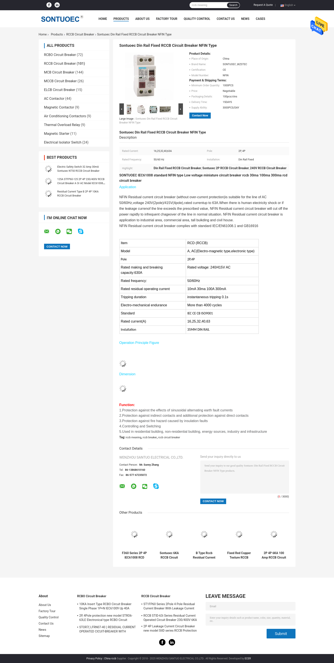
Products (121, 19)
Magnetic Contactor (59, 107)
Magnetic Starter (57, 134)
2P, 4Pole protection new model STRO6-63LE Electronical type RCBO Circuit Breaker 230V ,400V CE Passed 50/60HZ (106, 618)
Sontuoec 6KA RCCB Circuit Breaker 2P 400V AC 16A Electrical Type (169, 555)
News (245, 19)
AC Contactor (54, 99)
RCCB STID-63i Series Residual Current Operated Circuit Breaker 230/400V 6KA (170, 618)
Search (233, 5)
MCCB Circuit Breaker (60, 81)
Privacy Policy (94, 658)
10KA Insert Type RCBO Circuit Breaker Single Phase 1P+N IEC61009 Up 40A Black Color (105, 606)
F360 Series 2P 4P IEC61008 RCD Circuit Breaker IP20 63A (134, 555)
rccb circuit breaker (169, 437)
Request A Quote (263, 4)
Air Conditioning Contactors (65, 116)
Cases (260, 19)
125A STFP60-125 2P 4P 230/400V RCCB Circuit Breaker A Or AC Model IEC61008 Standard (81, 183)
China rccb (110, 658)
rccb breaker (150, 437)
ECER (248, 658)
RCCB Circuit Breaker (80, 34)
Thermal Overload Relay (62, 125)
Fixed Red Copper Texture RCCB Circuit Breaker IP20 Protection (239, 555)
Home (103, 19)
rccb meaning (133, 437)
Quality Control (197, 19)
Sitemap (44, 636)
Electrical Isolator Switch (63, 142)
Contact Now (200, 115)
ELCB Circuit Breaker (59, 90)
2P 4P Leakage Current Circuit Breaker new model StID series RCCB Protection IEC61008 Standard (170, 629)
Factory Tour (166, 19)
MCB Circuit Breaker (59, 72)
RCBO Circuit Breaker (60, 55)
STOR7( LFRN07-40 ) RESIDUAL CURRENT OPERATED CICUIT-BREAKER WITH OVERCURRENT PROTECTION (107, 629)
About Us (142, 19)
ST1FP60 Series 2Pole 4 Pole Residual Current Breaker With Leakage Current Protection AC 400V (169, 606)
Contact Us (226, 19)
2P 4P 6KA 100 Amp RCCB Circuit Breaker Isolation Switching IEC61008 (274, 555)
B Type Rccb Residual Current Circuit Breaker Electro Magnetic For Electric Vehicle (204, 555)
